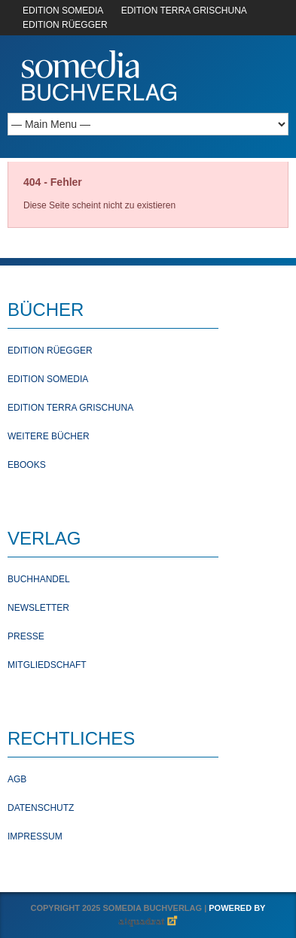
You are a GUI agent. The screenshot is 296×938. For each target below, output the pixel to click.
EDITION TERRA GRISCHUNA (184, 10)
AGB (17, 779)
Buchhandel (39, 579)
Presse (26, 636)
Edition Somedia (48, 379)
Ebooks (27, 465)
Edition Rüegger (50, 350)
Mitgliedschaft (47, 665)
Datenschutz (41, 808)
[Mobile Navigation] (148, 124)
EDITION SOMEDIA (63, 10)
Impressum (35, 836)
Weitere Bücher (49, 436)
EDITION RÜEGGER (65, 25)
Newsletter (38, 608)
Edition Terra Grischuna (70, 407)
